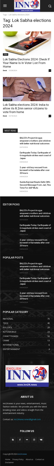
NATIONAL (7, 100)
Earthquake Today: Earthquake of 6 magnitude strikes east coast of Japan (35, 155)
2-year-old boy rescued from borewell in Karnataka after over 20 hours (35, 170)
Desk (5, 70)
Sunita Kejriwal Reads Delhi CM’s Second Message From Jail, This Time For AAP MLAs (35, 185)
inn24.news (22, 454)
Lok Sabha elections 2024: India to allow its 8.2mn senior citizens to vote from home (26, 108)
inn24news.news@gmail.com (27, 419)
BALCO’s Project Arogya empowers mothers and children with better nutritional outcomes (35, 141)
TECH (5, 54)
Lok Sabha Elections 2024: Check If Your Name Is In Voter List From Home (26, 63)
